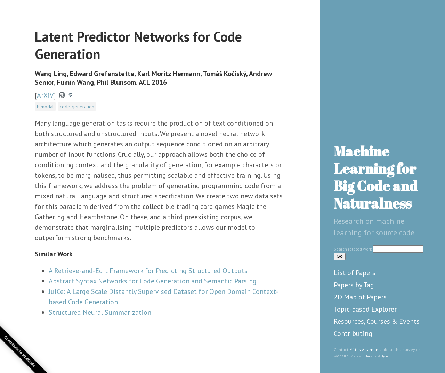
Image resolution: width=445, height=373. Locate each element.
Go (340, 256)
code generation (77, 106)
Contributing (353, 333)
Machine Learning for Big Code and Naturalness (376, 177)
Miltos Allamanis (365, 349)
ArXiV (45, 95)
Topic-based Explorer (365, 309)
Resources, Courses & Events (377, 321)
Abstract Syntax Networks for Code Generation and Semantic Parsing (153, 281)
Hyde (384, 356)
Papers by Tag (354, 284)
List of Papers (354, 272)
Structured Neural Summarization (100, 312)
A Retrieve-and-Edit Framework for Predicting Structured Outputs (148, 270)
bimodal (45, 106)
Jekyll (370, 356)
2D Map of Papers (360, 297)
